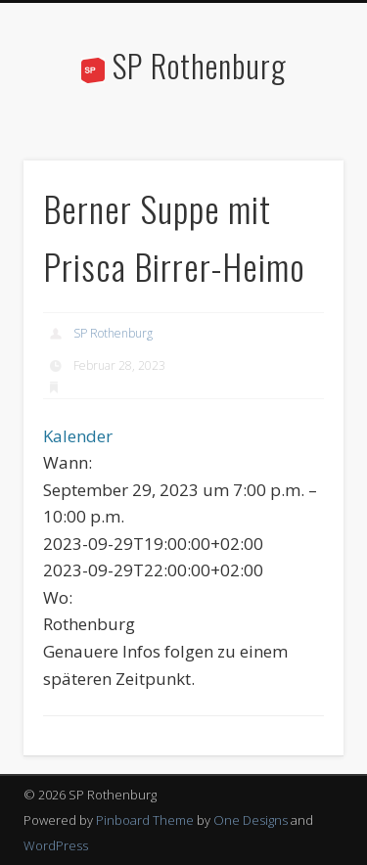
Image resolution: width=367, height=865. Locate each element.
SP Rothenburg (200, 65)
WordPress (55, 845)
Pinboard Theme (145, 820)
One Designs (250, 820)
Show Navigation (296, 175)
